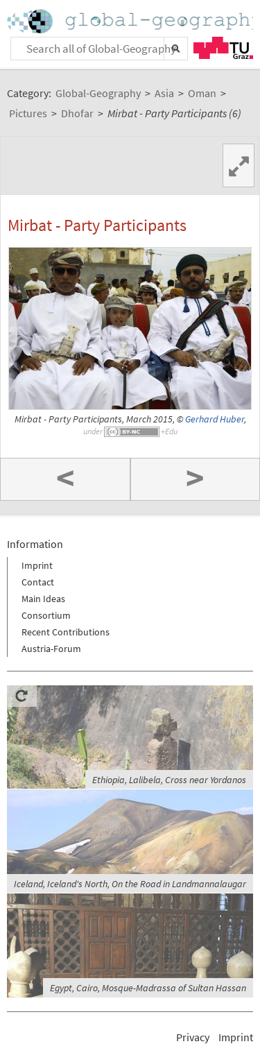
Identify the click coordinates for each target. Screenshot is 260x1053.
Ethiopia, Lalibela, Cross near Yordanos (169, 779)
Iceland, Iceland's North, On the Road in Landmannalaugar (130, 884)
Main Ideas (43, 598)
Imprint (37, 565)
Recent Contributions (65, 632)
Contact (37, 582)
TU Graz (223, 48)
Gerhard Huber (214, 419)
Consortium (46, 615)
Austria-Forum (51, 648)
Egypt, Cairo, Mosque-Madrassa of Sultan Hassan (148, 988)
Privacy (192, 1037)
